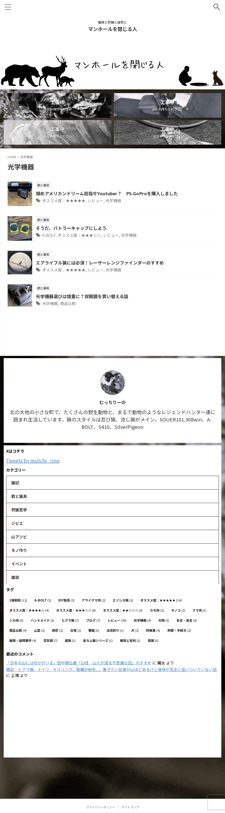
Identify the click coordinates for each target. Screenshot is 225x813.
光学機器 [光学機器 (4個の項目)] (142, 620)
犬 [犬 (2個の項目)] (135, 630)
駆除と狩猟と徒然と (112, 790)
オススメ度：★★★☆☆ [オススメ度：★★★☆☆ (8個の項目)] (76, 610)
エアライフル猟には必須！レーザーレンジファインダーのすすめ (100, 262)
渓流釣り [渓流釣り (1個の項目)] (115, 630)
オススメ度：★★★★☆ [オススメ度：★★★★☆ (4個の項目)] (29, 610)
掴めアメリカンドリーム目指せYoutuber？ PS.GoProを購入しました (107, 193)
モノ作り (19, 550)
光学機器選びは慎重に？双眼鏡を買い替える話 (82, 296)
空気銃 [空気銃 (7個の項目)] (50, 640)
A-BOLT (48, 235)
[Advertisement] (110, 718)
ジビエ (17, 523)
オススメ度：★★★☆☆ (79, 235)
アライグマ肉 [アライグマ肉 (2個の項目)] (93, 600)
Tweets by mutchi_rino (33, 460)
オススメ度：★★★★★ (63, 200)
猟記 (15, 483)
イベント (19, 564)
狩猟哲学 (19, 510)
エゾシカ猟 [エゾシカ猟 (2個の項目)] (123, 600)
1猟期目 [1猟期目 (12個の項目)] (18, 600)
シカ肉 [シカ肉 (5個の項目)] (16, 620)
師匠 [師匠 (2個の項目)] (57, 630)
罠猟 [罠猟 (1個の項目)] (70, 640)
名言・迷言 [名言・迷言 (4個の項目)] (186, 620)
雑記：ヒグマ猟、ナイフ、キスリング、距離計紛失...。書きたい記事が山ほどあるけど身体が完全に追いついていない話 (111, 669)
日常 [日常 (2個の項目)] (75, 630)
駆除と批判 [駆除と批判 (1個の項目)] (130, 640)
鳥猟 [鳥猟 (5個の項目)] (153, 640)
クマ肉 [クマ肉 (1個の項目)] (199, 610)
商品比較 (68, 303)
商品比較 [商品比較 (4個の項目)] (17, 630)
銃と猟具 (19, 496)
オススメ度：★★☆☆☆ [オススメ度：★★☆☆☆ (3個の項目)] (123, 610)
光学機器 (113, 200)
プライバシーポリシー (100, 780)
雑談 (15, 577)
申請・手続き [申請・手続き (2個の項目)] (179, 630)
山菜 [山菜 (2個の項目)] (39, 630)
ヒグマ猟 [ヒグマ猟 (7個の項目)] (70, 620)
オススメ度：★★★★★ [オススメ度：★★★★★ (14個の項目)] (161, 600)
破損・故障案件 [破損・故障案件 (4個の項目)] (22, 640)
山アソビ (19, 537)
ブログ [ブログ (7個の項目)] (93, 620)
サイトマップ (130, 780)
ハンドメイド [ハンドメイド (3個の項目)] (42, 620)
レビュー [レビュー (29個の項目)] (116, 620)
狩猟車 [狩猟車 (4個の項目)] (153, 630)
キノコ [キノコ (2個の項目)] (178, 610)
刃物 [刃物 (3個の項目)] (163, 620)
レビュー (95, 200)
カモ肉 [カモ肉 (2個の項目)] (157, 610)
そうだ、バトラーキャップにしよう (71, 228)
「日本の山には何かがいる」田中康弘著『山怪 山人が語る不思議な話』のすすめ (78, 663)
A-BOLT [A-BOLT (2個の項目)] (42, 600)
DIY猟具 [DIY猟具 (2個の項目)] (66, 600)
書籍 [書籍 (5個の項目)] (93, 630)
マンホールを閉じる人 (112, 28)
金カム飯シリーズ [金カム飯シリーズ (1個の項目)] (98, 640)
